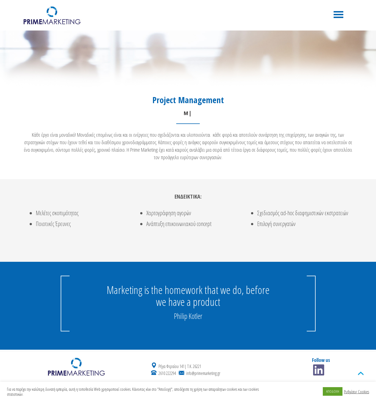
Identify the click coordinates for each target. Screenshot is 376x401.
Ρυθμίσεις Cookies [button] (356, 391)
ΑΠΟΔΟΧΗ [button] (332, 391)
